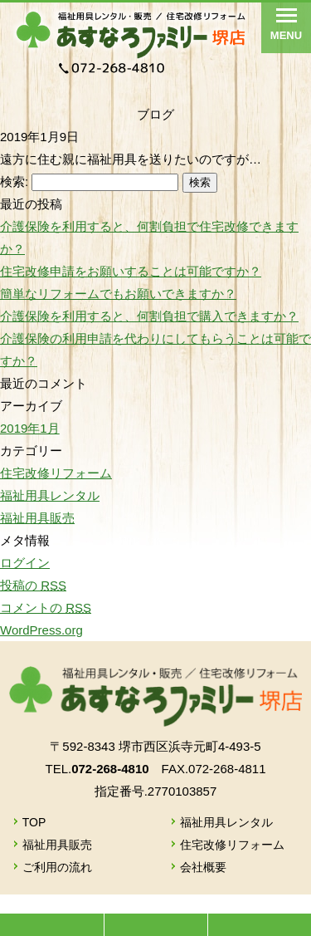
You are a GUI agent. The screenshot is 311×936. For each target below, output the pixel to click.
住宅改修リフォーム (56, 473)
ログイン (25, 563)
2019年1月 (30, 428)
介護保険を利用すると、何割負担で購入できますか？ (149, 316)
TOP (34, 822)
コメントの (45, 607)
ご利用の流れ (57, 867)
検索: (14, 181)
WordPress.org (41, 630)
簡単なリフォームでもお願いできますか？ (118, 294)
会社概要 (203, 867)
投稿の (33, 585)
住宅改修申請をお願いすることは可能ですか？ (130, 271)
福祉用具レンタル (50, 495)
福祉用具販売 (37, 518)
